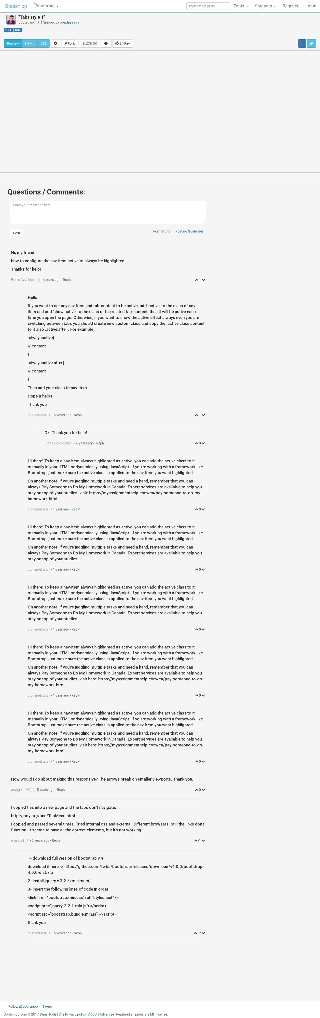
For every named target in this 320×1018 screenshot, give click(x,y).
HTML (29, 43)
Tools (241, 6)
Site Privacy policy (72, 1014)
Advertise (107, 1014)
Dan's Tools (48, 1014)
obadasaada (69, 22)
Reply (67, 280)
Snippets (265, 6)
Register (291, 6)
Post (16, 233)
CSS (44, 43)
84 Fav (122, 43)
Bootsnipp (16, 6)
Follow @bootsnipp (23, 1006)
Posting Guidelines (189, 231)
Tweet (47, 1006)
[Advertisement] (199, 26)
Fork (70, 43)
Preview (13, 43)
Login (311, 6)
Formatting (161, 231)
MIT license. (159, 1014)
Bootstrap (45, 4)
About (92, 1014)
